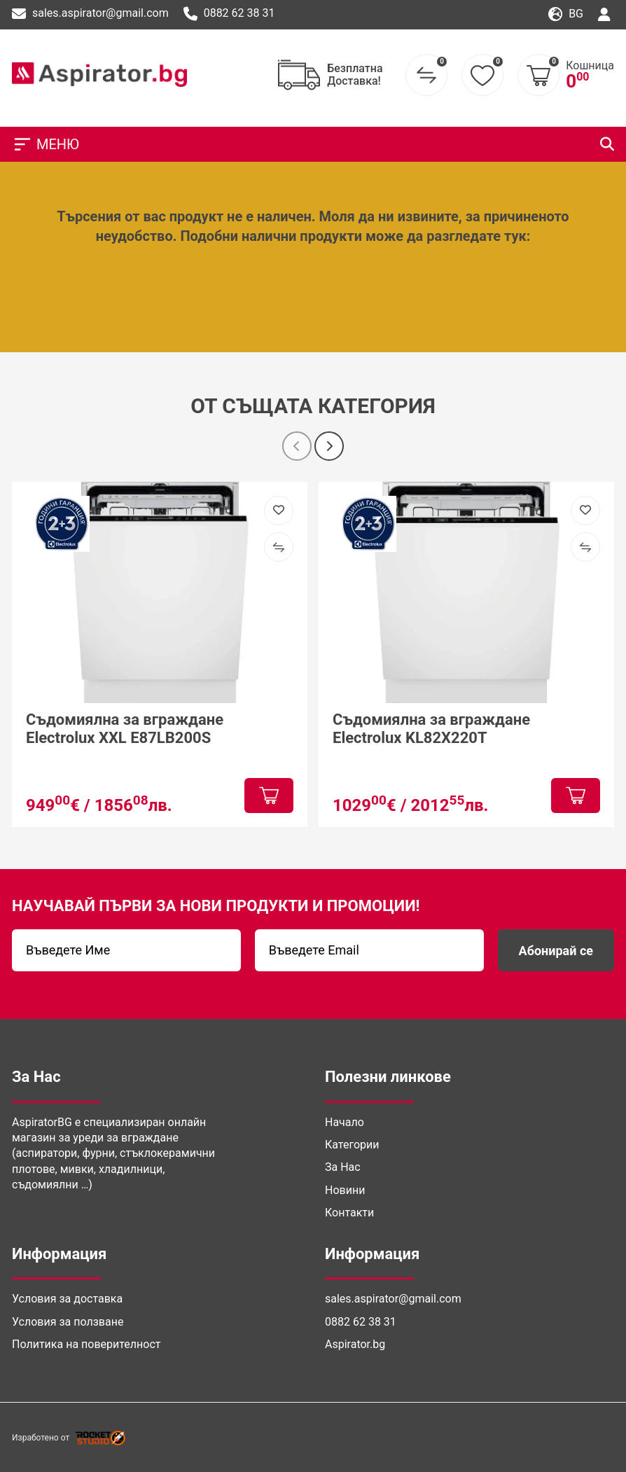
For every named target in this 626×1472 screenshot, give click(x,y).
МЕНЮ (45, 144)
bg (565, 14)
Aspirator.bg (355, 1344)
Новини (345, 1190)
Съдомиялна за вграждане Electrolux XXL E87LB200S (124, 728)
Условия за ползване (67, 1321)
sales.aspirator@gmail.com (90, 14)
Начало (344, 1122)
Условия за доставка (67, 1298)
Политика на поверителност (86, 1344)
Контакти (349, 1212)
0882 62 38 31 (229, 14)
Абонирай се (556, 950)
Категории (352, 1144)
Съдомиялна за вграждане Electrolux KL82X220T (431, 728)
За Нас (343, 1167)
